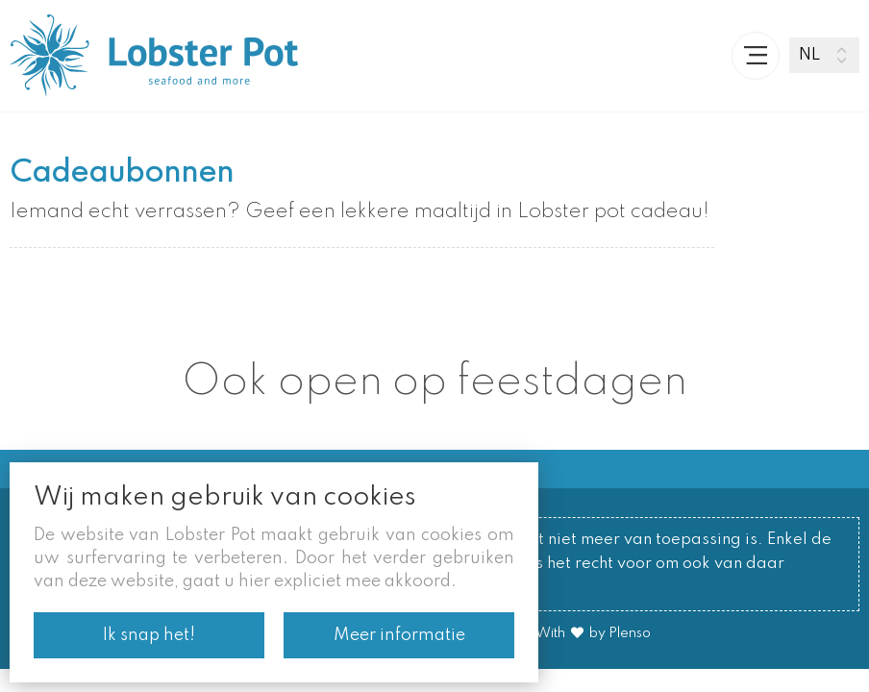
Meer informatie (399, 635)
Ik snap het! (149, 635)
